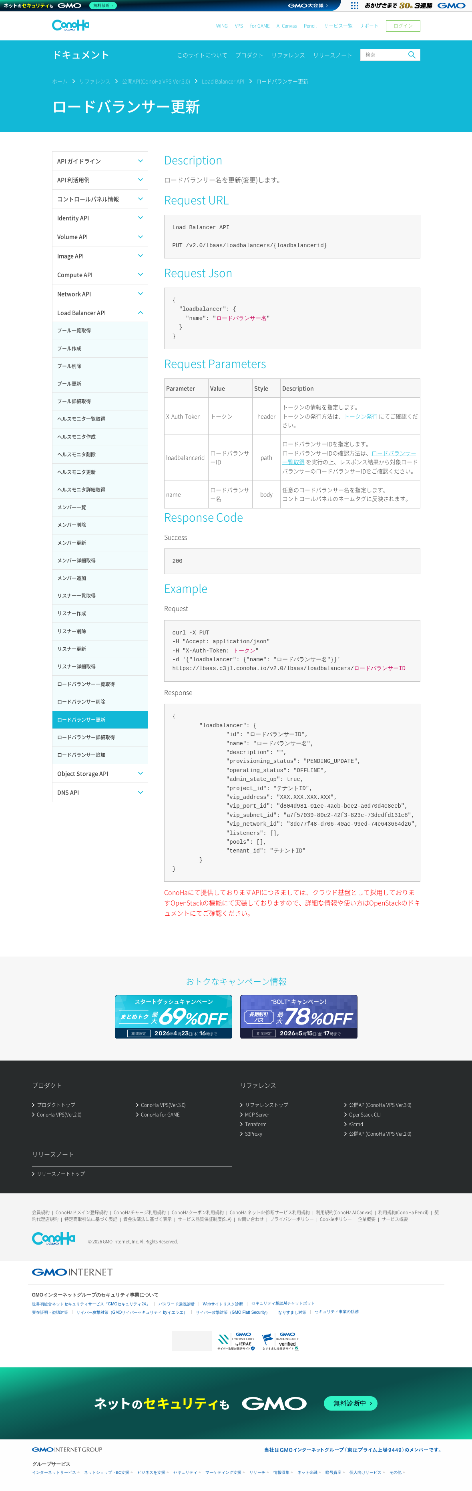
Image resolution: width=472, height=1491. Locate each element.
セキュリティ (185, 1472)
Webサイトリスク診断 (223, 1304)
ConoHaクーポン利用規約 (198, 1212)
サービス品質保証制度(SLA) (204, 1219)
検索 (412, 54)
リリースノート (332, 55)
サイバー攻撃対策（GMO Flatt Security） (233, 1312)
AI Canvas (287, 25)
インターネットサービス (54, 1472)
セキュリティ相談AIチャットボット (283, 1303)
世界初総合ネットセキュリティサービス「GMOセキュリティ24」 (91, 1304)
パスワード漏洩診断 (177, 1304)
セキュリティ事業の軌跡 (337, 1311)
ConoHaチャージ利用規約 (140, 1212)
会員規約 (41, 1212)
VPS (239, 25)
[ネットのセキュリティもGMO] (61, 5)
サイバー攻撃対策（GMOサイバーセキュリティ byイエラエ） (131, 1312)
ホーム (60, 81)
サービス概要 (395, 1219)
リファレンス (288, 55)
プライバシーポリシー (292, 1219)
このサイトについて (202, 55)
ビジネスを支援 (151, 1472)
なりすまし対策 (292, 1312)
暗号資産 (333, 1472)
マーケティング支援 (223, 1472)
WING (222, 25)
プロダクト (249, 55)
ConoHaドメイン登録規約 (82, 1212)
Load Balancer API (223, 81)
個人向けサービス (365, 1472)
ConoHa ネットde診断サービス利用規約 (270, 1212)
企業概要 (367, 1219)
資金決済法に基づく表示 (147, 1219)
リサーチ (257, 1472)
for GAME (260, 25)
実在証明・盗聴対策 (50, 1312)
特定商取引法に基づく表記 (90, 1219)
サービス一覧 (338, 25)
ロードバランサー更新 (282, 81)
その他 (396, 1472)
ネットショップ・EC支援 (106, 1472)
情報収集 (281, 1472)
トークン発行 (361, 416)
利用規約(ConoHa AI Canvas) (344, 1212)
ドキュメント (81, 54)
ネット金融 (307, 1472)
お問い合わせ (250, 1219)
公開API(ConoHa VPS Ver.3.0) (156, 81)
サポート (369, 25)
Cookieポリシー (336, 1219)
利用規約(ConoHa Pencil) (403, 1212)
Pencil (310, 25)
